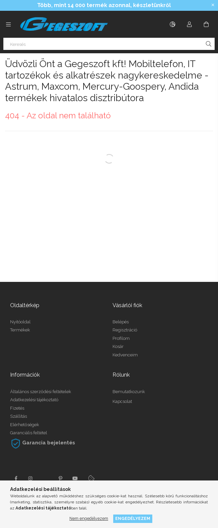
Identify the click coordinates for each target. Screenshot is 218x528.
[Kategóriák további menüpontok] (8, 24)
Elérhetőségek (24, 424)
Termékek (20, 329)
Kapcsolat (122, 401)
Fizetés (17, 408)
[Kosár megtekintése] (206, 24)
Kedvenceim (125, 354)
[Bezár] (213, 5)
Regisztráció (125, 329)
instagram (30, 478)
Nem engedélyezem (88, 518)
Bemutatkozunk (129, 391)
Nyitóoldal (20, 321)
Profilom (121, 338)
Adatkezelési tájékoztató (34, 399)
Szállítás (18, 416)
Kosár (118, 346)
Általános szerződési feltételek (40, 391)
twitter (45, 478)
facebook (16, 478)
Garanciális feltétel (28, 432)
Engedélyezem (132, 518)
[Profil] (189, 24)
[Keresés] (109, 44)
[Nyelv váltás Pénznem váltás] (172, 24)
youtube (75, 478)
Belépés (121, 321)
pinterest (60, 478)
